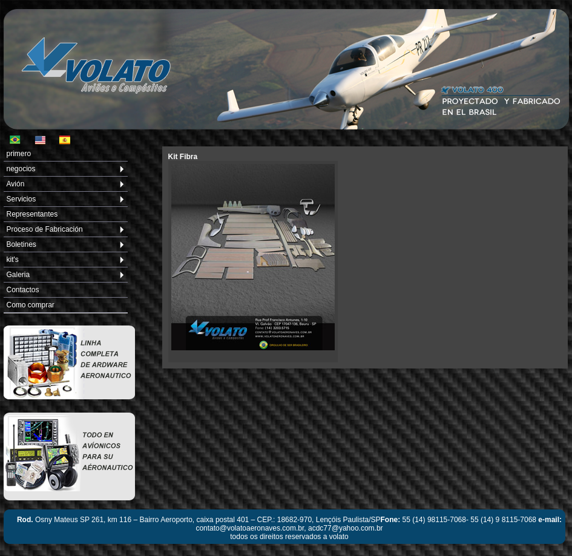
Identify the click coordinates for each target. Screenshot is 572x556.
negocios (21, 169)
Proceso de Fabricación (45, 229)
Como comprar (30, 305)
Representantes (32, 214)
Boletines (21, 244)
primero (19, 153)
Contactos (23, 290)
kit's (13, 259)
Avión (16, 184)
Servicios (21, 199)
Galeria (18, 274)
